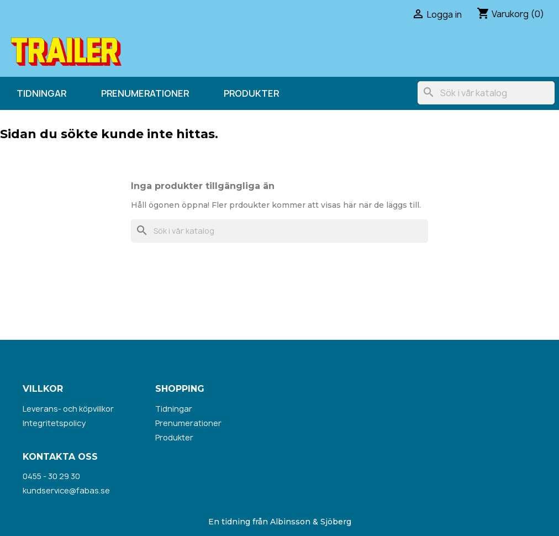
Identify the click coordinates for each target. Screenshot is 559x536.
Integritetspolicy (54, 423)
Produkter (251, 93)
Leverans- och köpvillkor (68, 408)
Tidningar (41, 93)
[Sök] (486, 92)
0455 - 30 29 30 (51, 476)
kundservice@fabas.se (66, 490)
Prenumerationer (145, 93)
